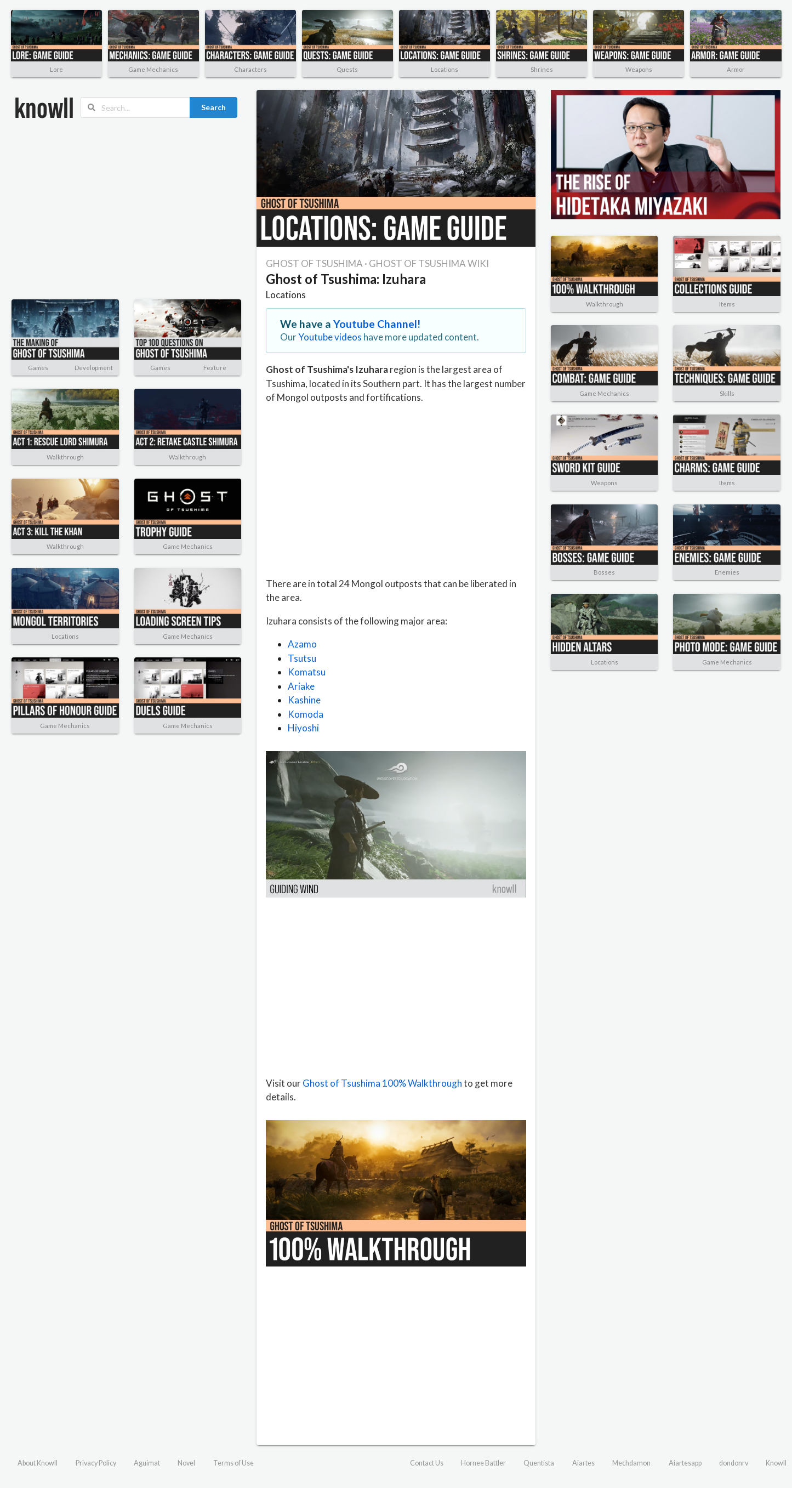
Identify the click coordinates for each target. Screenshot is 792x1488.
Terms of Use (233, 1463)
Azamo (302, 644)
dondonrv (733, 1463)
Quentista (538, 1463)
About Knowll (38, 1463)
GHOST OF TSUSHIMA (314, 263)
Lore (56, 69)
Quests (347, 69)
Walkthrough (65, 457)
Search (213, 107)
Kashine (304, 700)
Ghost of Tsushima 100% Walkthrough (382, 1083)
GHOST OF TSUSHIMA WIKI (429, 263)
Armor (736, 69)
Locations (444, 69)
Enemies (727, 572)
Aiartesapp (685, 1463)
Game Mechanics (153, 69)
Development (94, 367)
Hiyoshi (303, 728)
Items (727, 304)
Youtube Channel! (377, 323)
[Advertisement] (126, 209)
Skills (727, 393)
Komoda (305, 714)
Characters (250, 69)
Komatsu (307, 672)
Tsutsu (302, 658)
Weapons (638, 69)
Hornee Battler (483, 1463)
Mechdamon (631, 1463)
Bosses (604, 572)
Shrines (542, 69)
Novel (186, 1463)
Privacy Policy (96, 1463)
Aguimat (147, 1463)
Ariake (301, 686)
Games (38, 367)
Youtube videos (330, 337)
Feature (214, 367)
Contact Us (426, 1463)
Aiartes (583, 1463)
